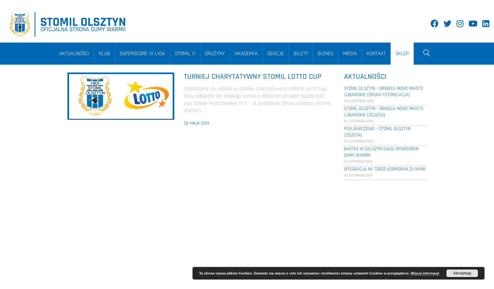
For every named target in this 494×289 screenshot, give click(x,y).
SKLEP (402, 53)
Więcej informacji (425, 273)
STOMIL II (185, 53)
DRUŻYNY (215, 53)
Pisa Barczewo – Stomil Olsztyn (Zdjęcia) (377, 132)
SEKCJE (275, 53)
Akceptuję (462, 273)
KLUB (104, 53)
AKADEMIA (246, 53)
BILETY (301, 53)
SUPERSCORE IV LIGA (142, 53)
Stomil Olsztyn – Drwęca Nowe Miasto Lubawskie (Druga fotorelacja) (383, 91)
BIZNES (325, 53)
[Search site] (426, 54)
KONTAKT (376, 53)
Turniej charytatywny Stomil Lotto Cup (252, 76)
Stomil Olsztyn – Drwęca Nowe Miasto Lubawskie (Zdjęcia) (383, 112)
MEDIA (350, 53)
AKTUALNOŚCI (74, 53)
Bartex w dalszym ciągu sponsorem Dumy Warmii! (381, 152)
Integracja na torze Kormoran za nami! (384, 169)
